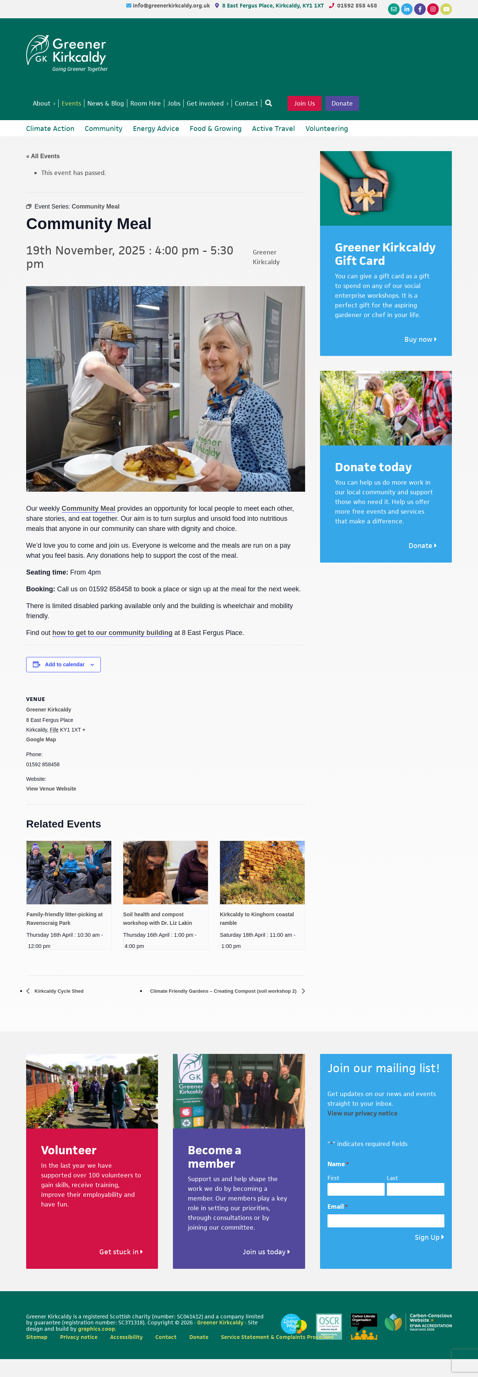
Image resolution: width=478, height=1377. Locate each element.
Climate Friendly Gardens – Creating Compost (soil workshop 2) (206, 1008)
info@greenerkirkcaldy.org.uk (172, 5)
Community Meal (88, 526)
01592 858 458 (357, 5)
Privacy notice (78, 1354)
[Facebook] (420, 9)
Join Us (328, 104)
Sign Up (427, 1254)
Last (392, 1196)
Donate (53, 120)
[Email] (394, 9)
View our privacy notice (363, 1131)
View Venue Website (51, 806)
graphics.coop (96, 1346)
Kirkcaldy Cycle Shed (64, 1008)
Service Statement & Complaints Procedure (277, 1354)
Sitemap (36, 1354)
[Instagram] (433, 9)
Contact (166, 1354)
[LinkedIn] (407, 9)
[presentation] (69, 890)
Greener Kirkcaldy (67, 50)
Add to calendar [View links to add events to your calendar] (65, 682)
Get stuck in (121, 1269)
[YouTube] (446, 9)
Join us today (266, 1269)
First (333, 1196)
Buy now (420, 357)
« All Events (43, 173)
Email (338, 1224)
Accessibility (126, 1354)
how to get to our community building (112, 650)
